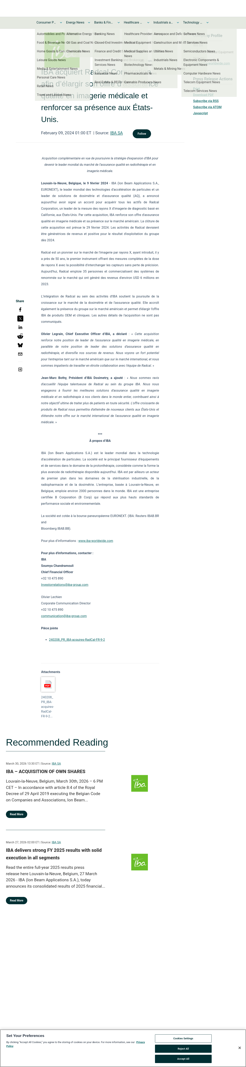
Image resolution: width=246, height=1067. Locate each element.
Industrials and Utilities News (163, 22)
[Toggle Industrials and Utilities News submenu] (178, 23)
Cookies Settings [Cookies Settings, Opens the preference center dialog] (183, 1040)
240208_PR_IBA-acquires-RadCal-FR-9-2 (77, 640)
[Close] (239, 1049)
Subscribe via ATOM (207, 107)
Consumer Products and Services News (46, 22)
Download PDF (203, 95)
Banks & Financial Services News (104, 22)
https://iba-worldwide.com (211, 63)
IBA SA (116, 133)
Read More (16, 814)
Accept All (183, 1060)
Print (196, 89)
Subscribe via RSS (206, 101)
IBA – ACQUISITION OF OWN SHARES (45, 771)
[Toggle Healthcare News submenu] (148, 23)
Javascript (200, 113)
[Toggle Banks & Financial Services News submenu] (119, 23)
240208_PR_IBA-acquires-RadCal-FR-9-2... (47, 706)
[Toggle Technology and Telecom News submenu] (207, 23)
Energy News (75, 22)
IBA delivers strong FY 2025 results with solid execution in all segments (54, 854)
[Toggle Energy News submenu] (89, 23)
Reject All (183, 1050)
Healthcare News (134, 22)
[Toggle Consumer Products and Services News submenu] (61, 23)
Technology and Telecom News (193, 22)
